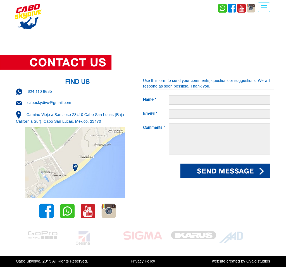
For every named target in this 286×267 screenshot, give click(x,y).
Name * (149, 100)
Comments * (154, 128)
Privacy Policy (143, 261)
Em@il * (150, 114)
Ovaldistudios (258, 261)
